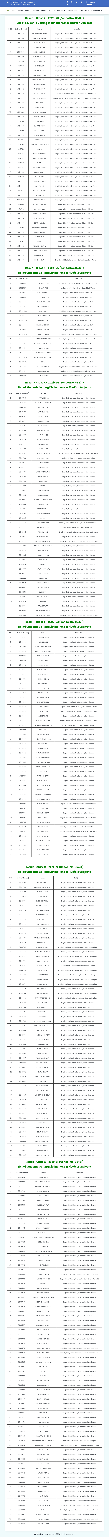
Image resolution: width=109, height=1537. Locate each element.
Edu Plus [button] (85, 11)
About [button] (28, 11)
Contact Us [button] (96, 11)
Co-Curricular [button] (58, 11)
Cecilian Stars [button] (73, 11)
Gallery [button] (36, 11)
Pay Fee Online (90, 3)
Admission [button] (45, 11)
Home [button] (20, 11)
